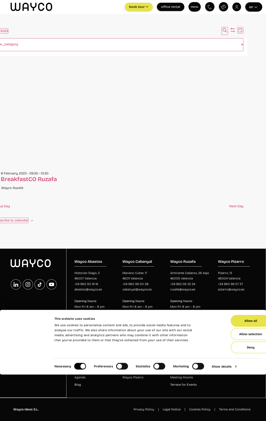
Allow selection (231, 380)
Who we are (82, 356)
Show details (222, 413)
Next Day (236, 206)
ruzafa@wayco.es (182, 289)
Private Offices (229, 356)
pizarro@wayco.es (231, 289)
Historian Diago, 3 (87, 273)
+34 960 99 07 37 (230, 284)
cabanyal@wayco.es (137, 289)
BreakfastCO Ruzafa (29, 179)
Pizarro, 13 (225, 273)
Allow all (231, 367)
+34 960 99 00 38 (135, 284)
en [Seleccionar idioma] (253, 7)
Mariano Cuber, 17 (134, 273)
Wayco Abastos (133, 356)
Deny (231, 394)
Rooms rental (180, 356)
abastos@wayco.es (88, 289)
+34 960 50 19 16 (86, 284)
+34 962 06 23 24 (182, 284)
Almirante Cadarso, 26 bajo (189, 273)
